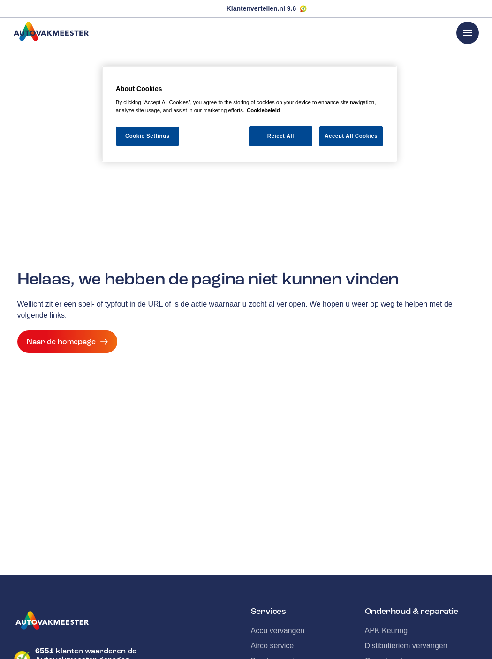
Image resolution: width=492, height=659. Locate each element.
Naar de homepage (67, 341)
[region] (249, 114)
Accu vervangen (278, 631)
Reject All (280, 135)
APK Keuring (386, 631)
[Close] (383, 77)
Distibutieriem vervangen (406, 646)
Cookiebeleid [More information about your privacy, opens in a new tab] (263, 110)
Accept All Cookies (351, 135)
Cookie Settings (147, 135)
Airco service (272, 646)
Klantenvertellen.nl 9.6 (261, 8)
